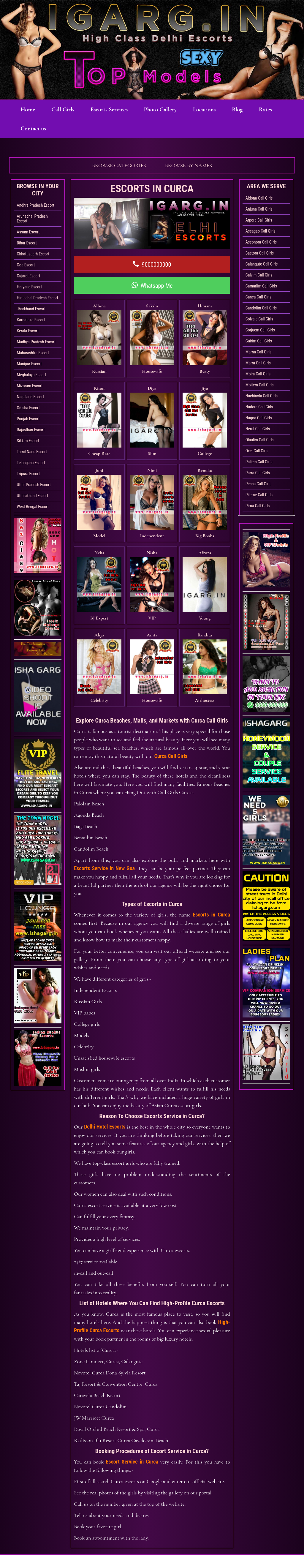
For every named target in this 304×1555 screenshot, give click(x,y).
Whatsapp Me (152, 285)
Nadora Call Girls (259, 406)
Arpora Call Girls (259, 220)
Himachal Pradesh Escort (37, 297)
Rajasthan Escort (31, 429)
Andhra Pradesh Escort (35, 205)
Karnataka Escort (31, 319)
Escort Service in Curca (132, 1416)
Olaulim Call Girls (260, 439)
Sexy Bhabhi (227, 1522)
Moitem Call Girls (260, 385)
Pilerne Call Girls (259, 494)
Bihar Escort (27, 243)
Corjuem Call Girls (260, 330)
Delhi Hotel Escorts (104, 1081)
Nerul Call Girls (258, 428)
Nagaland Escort (30, 396)
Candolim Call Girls (261, 308)
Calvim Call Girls (259, 275)
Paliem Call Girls (259, 461)
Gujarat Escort (28, 276)
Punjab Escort (28, 418)
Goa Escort (26, 265)
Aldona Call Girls (259, 198)
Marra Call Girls (258, 363)
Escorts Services (113, 109)
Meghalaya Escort (31, 374)
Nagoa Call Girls (259, 417)
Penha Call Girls (258, 483)
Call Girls (65, 109)
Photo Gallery (167, 109)
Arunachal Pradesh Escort (32, 218)
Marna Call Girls (259, 352)
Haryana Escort (29, 287)
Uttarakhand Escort (32, 495)
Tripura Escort (28, 473)
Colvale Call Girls (259, 319)
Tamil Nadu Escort (32, 451)
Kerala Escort (28, 330)
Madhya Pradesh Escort (36, 341)
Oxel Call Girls (257, 450)
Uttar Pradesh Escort (34, 484)
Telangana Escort (31, 462)
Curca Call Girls (171, 710)
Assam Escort (28, 232)
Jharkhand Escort (31, 308)
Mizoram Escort (30, 385)
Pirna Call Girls (258, 505)
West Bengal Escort (33, 506)
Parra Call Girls (258, 472)
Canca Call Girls (258, 297)
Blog (247, 109)
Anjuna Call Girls (259, 209)
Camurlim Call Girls (261, 286)
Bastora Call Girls (260, 253)
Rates (27, 128)
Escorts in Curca (211, 869)
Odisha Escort (28, 407)
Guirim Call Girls (259, 341)
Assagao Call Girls (261, 231)
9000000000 (152, 264)
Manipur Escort (29, 363)
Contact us (65, 128)
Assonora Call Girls (261, 242)
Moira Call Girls (258, 374)
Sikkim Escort (28, 440)
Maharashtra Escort (33, 352)
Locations (213, 109)
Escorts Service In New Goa (104, 823)
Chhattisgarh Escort (33, 254)
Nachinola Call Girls (262, 396)
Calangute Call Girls (262, 264)
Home (29, 109)
